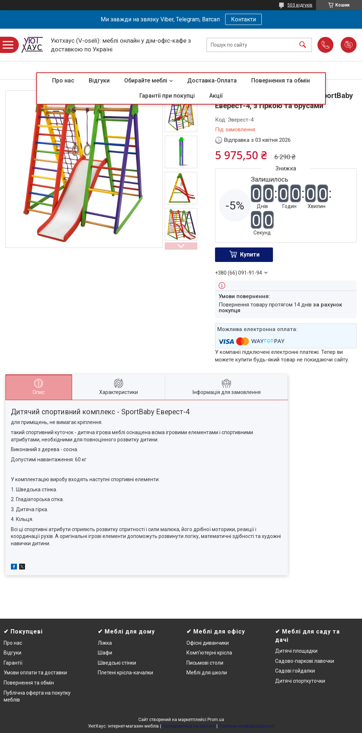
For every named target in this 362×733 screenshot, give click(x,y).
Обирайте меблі (145, 80)
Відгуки (99, 80)
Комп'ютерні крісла (209, 653)
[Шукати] (302, 45)
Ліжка (105, 643)
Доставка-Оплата (212, 80)
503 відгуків (299, 5)
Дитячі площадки (296, 651)
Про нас (63, 80)
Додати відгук (349, 45)
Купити (250, 254)
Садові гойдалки (295, 671)
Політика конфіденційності (246, 726)
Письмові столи (204, 663)
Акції (216, 95)
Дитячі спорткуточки (300, 681)
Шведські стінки (117, 663)
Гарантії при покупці (167, 95)
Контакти (243, 19)
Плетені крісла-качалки (125, 672)
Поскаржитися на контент (188, 726)
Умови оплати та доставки (35, 672)
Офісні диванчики (207, 643)
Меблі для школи (206, 672)
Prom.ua (215, 719)
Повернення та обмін (280, 80)
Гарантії (13, 663)
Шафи (105, 653)
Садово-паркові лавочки (304, 661)
